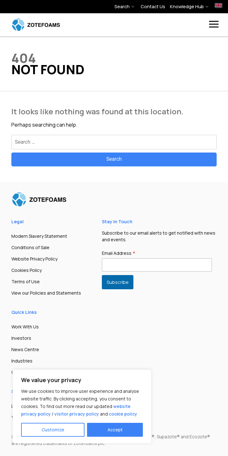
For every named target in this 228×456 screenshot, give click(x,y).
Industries (21, 361)
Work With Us (25, 327)
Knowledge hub (187, 6)
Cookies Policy (26, 270)
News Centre (25, 349)
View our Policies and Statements (46, 293)
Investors (21, 338)
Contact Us (153, 6)
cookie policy (123, 414)
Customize (53, 430)
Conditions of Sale (30, 247)
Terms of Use (25, 282)
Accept (115, 430)
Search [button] (122, 6)
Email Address (119, 253)
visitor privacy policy (76, 414)
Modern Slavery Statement (39, 236)
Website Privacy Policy (34, 259)
